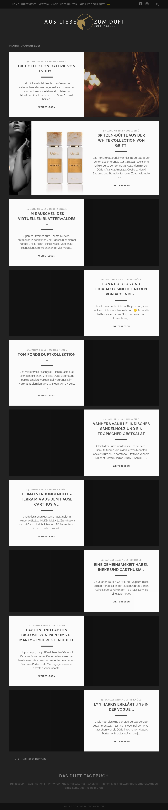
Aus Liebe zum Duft (92, 4)
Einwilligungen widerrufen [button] (84, 788)
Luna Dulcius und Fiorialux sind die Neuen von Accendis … (121, 289)
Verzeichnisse (48, 4)
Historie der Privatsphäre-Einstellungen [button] (129, 784)
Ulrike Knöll (58, 61)
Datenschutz (36, 784)
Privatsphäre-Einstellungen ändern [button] (73, 784)
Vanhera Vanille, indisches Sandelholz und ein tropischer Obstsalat (121, 429)
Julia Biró (132, 131)
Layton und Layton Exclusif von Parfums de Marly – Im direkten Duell (46, 635)
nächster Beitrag (34, 759)
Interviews (28, 4)
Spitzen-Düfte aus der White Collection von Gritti (121, 140)
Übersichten (68, 4)
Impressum (17, 784)
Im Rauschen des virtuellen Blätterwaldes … (47, 218)
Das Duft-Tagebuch (84, 775)
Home (15, 4)
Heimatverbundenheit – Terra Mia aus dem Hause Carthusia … (46, 499)
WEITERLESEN (46, 107)
